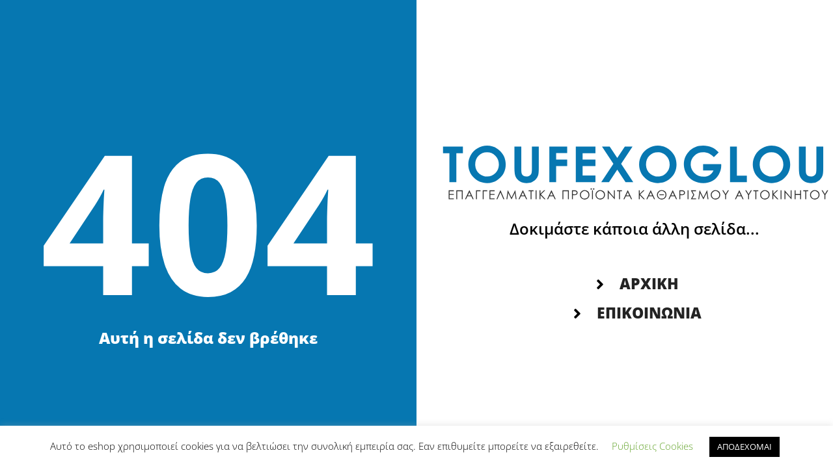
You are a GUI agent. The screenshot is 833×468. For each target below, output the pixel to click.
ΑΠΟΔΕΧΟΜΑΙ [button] (744, 446)
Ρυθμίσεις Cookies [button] (652, 445)
